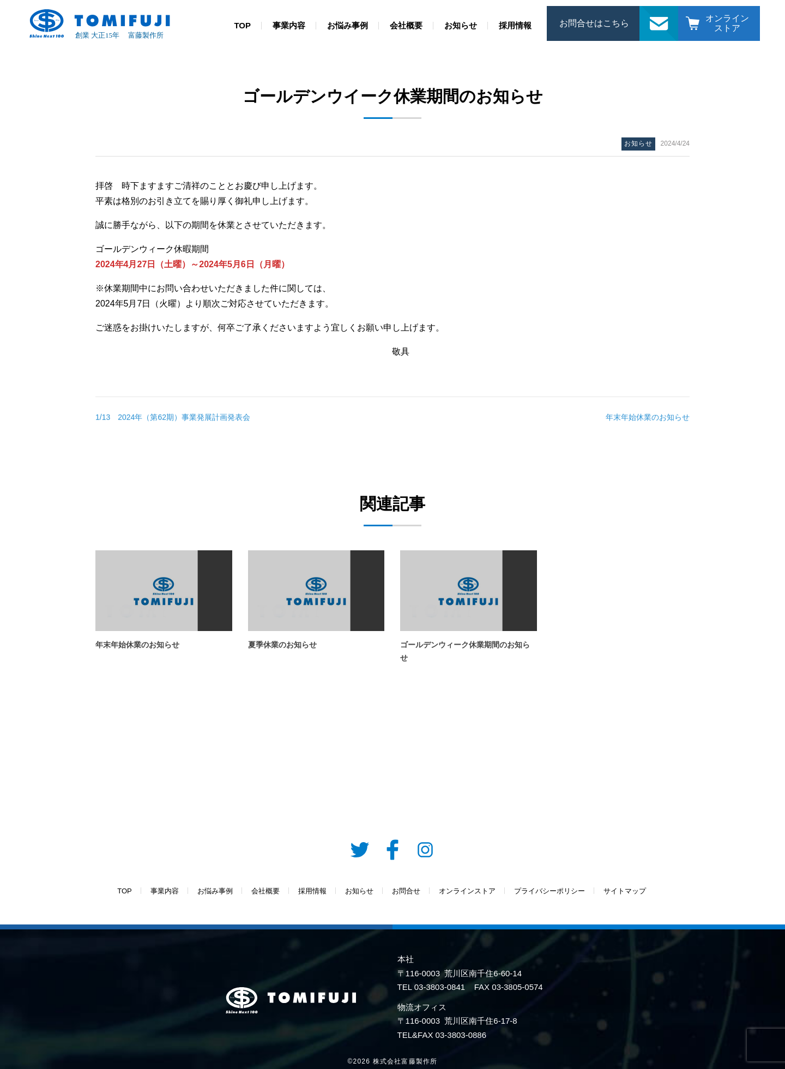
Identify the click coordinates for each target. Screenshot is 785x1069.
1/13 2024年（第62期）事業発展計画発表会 (172, 421)
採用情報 (515, 25)
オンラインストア (727, 23)
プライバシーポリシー (549, 891)
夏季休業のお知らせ (282, 644)
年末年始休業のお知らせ (648, 421)
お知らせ (460, 25)
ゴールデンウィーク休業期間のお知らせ (465, 651)
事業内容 (289, 25)
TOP (242, 25)
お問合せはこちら (594, 23)
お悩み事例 (347, 25)
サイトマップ (624, 891)
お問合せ (659, 11)
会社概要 (406, 25)
